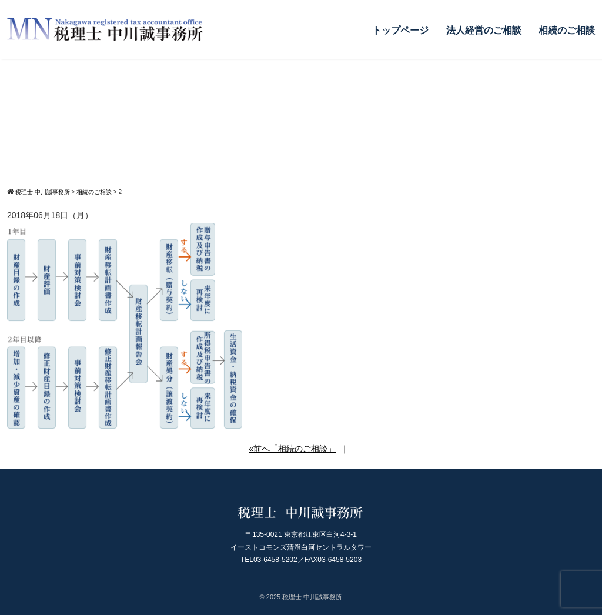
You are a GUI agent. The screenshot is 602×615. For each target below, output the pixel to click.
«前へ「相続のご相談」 (292, 448)
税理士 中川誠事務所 (312, 596)
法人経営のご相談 (483, 30)
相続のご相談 (567, 30)
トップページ (400, 30)
